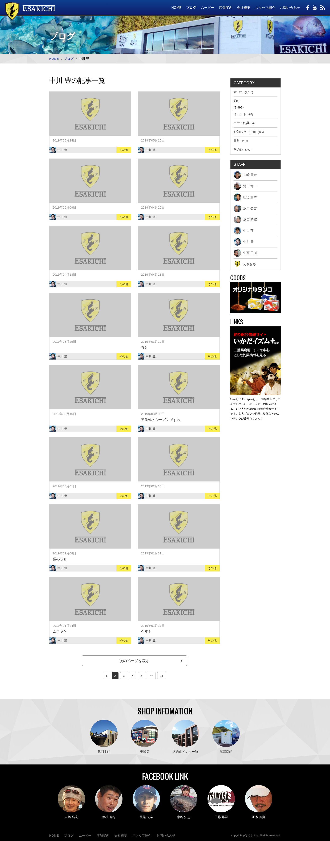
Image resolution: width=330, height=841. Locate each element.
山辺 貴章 (245, 197)
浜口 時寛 (245, 219)
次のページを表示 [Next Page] (134, 661)
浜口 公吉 (245, 208)
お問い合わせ (290, 7)
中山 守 (244, 230)
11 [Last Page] (162, 675)
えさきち (245, 264)
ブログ (191, 7)
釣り (237, 101)
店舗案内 (225, 7)
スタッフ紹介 (265, 7)
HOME (176, 7)
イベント (243, 114)
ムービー (207, 7)
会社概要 (243, 7)
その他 (242, 149)
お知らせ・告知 (249, 132)
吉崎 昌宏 (245, 175)
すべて (243, 92)
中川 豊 (244, 242)
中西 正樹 (245, 253)
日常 (241, 140)
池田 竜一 (245, 186)
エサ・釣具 (244, 123)
